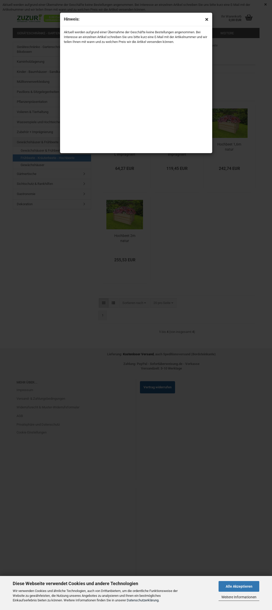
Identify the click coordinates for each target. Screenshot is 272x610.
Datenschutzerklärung (143, 600)
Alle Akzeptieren (239, 586)
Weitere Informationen (238, 597)
